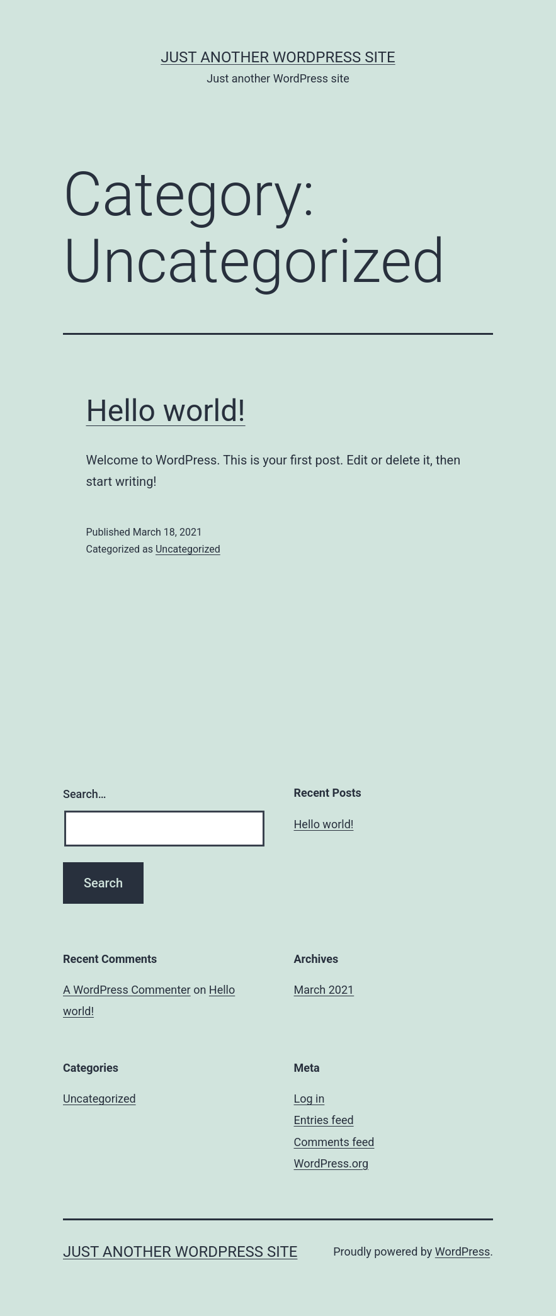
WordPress (462, 1251)
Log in (309, 1098)
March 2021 (324, 989)
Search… (84, 794)
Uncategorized (188, 549)
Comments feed (334, 1142)
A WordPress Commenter (127, 989)
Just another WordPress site (278, 57)
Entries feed (324, 1120)
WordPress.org (331, 1163)
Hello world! (166, 411)
